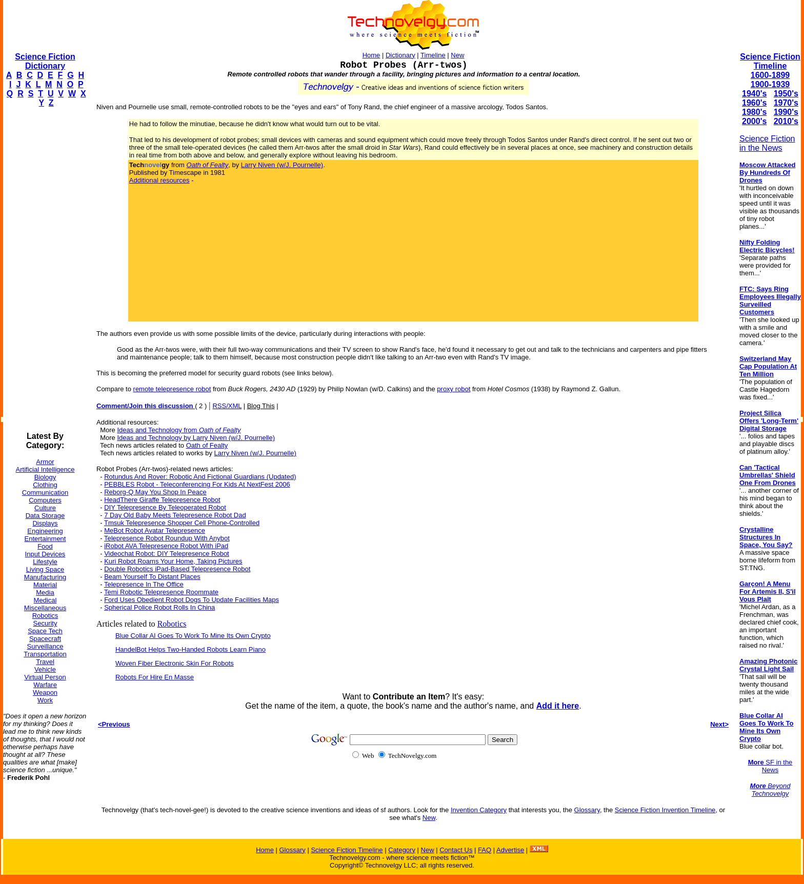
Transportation (45, 654)
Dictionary (400, 55)
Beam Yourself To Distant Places (152, 576)
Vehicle (45, 669)
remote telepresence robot (172, 389)
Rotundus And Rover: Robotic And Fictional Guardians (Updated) (200, 476)
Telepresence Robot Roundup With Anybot (167, 538)
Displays (44, 523)
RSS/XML (227, 406)
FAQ (484, 850)
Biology (45, 477)
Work (45, 700)
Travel (45, 662)
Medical (45, 600)
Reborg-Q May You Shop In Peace (155, 492)
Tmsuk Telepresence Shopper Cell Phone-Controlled (181, 523)
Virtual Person (45, 677)
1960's (754, 102)
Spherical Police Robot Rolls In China (159, 607)
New (457, 55)
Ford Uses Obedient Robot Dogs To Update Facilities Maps (191, 600)
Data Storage (45, 515)
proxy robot (453, 389)
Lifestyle (45, 562)
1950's (786, 93)
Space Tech (45, 631)
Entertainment (45, 539)
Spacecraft (45, 638)
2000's (754, 121)
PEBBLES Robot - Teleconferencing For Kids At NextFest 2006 (197, 484)
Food (45, 546)
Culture (45, 508)
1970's (786, 102)
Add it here (557, 705)
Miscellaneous (45, 608)
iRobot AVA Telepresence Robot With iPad (166, 546)
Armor (45, 462)
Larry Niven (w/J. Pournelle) (282, 165)
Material (45, 585)
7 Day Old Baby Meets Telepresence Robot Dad (175, 515)
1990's (786, 112)
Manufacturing (45, 577)
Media (45, 592)
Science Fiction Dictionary (45, 61)
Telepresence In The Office (144, 584)
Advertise (510, 850)
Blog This (261, 406)
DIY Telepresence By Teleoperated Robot (165, 507)
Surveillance (45, 646)
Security (45, 623)
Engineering (45, 531)
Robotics (45, 615)
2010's (786, 121)
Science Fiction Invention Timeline (665, 810)
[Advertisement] (44, 270)
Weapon (45, 692)
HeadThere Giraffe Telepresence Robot (162, 500)
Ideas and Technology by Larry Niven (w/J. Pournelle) (196, 437)
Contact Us (455, 850)
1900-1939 (770, 84)
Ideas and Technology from (178, 430)
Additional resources (159, 180)
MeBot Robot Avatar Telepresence (154, 530)
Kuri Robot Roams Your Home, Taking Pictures (173, 561)
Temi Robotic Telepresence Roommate (161, 592)
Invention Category (479, 810)
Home (371, 55)
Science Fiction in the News (767, 143)
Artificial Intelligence (45, 469)
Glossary (587, 810)
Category (401, 850)
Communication (45, 492)
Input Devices (45, 554)
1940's (754, 93)
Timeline (433, 55)
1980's (754, 112)
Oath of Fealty (207, 445)
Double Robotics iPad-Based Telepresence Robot (177, 569)
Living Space (45, 569)
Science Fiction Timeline (770, 61)
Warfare (45, 685)
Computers (45, 500)
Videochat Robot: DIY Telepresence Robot (166, 553)
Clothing (45, 485)
